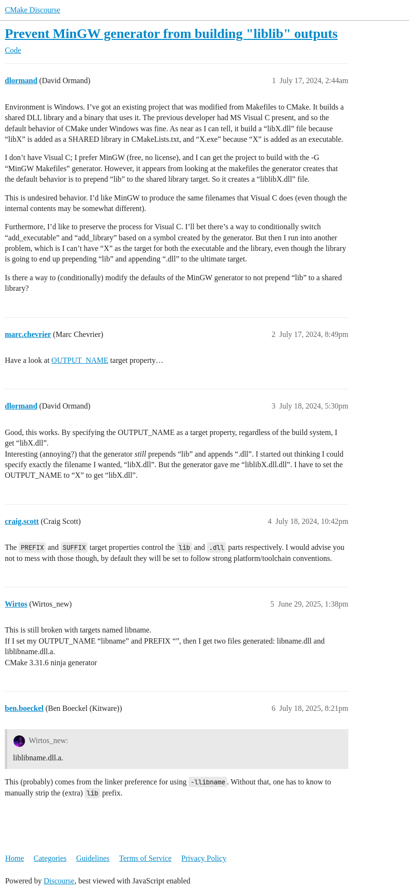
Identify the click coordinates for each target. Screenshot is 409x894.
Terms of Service (145, 858)
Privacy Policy (204, 858)
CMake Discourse (32, 10)
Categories (50, 858)
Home (14, 858)
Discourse (59, 881)
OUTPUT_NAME (79, 360)
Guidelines (92, 858)
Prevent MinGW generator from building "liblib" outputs (171, 33)
